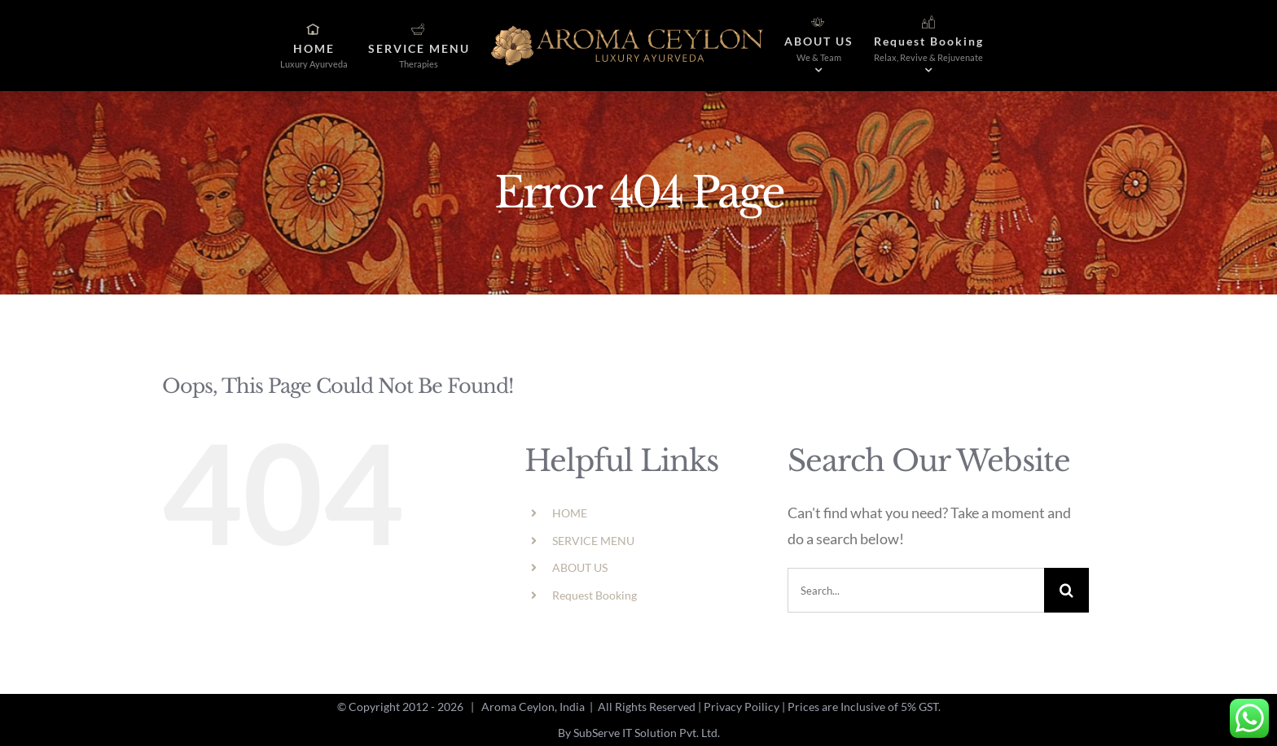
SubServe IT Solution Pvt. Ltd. (646, 732)
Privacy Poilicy (741, 706)
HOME (569, 513)
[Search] (1066, 590)
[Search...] (916, 590)
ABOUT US (580, 567)
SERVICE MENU (593, 541)
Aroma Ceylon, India (533, 706)
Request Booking (594, 595)
